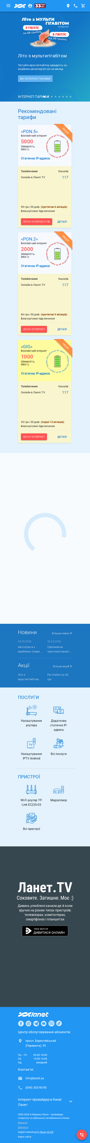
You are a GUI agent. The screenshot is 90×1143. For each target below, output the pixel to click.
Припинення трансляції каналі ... (59, 649)
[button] (45, 1103)
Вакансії (22, 1122)
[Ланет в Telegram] (36, 1023)
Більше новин (62, 633)
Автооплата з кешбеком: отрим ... (30, 649)
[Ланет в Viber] (51, 1023)
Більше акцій (62, 666)
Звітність (23, 1127)
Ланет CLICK (46, 1132)
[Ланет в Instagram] (28, 1023)
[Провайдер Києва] (20, 6)
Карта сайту (24, 1136)
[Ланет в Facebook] (21, 1023)
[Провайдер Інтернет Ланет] (37, 1014)
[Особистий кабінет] (30, 6)
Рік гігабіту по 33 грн (57, 677)
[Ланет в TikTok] (59, 1023)
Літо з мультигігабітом (28, 677)
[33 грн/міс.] (40, 6)
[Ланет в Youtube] (44, 1023)
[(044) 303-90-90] (82, 1135)
